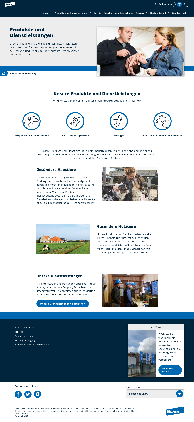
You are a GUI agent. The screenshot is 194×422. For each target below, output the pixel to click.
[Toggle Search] (186, 4)
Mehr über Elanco (168, 370)
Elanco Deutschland (25, 327)
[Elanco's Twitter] (28, 394)
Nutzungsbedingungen (26, 340)
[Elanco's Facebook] (18, 394)
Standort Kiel (179, 13)
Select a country (138, 393)
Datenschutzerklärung (26, 336)
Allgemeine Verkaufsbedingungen (32, 344)
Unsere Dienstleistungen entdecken (62, 303)
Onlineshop (165, 4)
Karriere (140, 13)
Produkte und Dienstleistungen (71, 13)
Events (97, 13)
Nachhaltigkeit (158, 13)
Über (46, 13)
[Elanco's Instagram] (37, 394)
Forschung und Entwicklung (118, 13)
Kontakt (19, 331)
